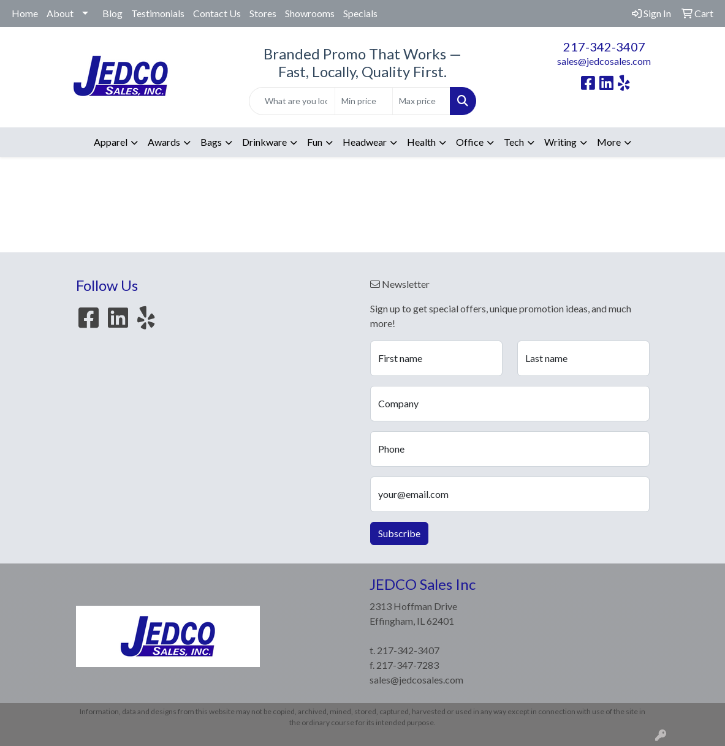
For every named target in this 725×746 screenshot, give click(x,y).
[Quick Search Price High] (421, 101)
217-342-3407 (604, 46)
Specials (360, 13)
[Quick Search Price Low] (364, 101)
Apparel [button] (110, 142)
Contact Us (217, 13)
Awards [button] (164, 142)
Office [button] (470, 142)
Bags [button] (211, 142)
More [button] (609, 142)
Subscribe (399, 533)
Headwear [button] (365, 142)
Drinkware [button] (264, 142)
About (60, 13)
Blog (112, 13)
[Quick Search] (292, 101)
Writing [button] (560, 142)
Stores (262, 13)
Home (25, 13)
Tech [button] (514, 142)
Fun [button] (314, 142)
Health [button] (421, 142)
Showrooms (310, 13)
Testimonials (157, 13)
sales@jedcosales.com (604, 61)
